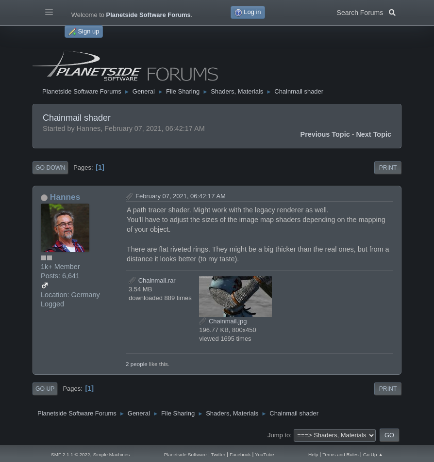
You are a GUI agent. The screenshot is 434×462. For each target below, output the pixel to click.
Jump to (278, 435)
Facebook (240, 454)
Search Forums (366, 12)
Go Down (50, 167)
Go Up (44, 388)
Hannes (65, 197)
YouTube (264, 454)
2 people (137, 364)
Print (388, 167)
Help (313, 454)
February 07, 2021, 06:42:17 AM (180, 196)
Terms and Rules (340, 454)
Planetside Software (185, 454)
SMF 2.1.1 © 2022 (70, 454)
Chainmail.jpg (223, 321)
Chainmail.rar (152, 280)
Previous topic (325, 134)
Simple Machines (111, 454)
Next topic (373, 134)
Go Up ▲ (373, 454)
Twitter (218, 454)
